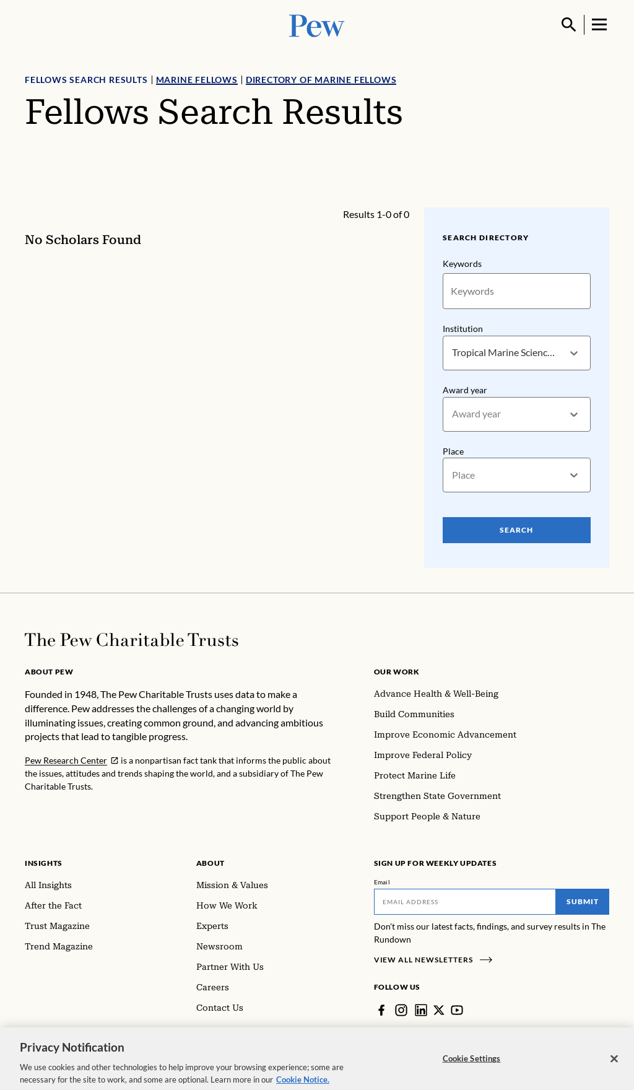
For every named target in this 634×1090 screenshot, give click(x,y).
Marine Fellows (197, 79)
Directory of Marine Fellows (321, 79)
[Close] (614, 1067)
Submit (583, 901)
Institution (463, 328)
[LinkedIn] (421, 1010)
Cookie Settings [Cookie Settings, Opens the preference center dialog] (472, 1067)
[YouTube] (456, 1010)
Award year (465, 390)
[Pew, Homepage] (317, 24)
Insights (44, 863)
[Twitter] (439, 1010)
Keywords (462, 263)
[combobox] (453, 353)
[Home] (131, 640)
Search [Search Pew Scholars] (517, 529)
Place (453, 451)
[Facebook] (381, 1010)
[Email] (465, 902)
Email (382, 882)
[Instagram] (401, 1010)
